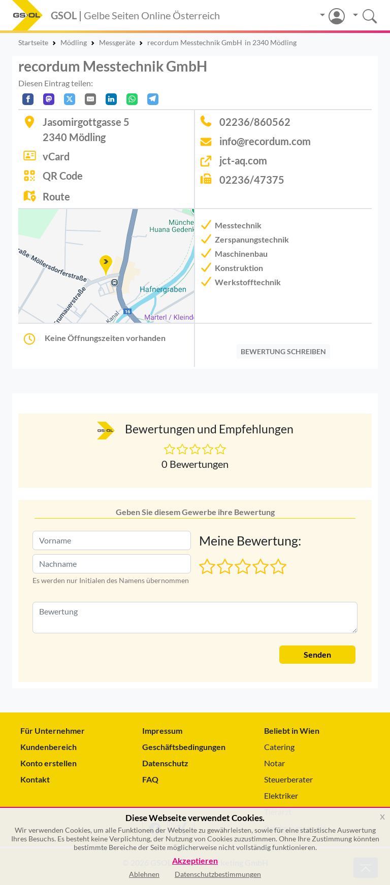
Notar (274, 763)
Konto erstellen (48, 763)
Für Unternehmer (52, 730)
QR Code (63, 175)
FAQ (150, 779)
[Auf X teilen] (69, 99)
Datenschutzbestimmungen (218, 874)
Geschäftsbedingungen (183, 747)
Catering (279, 747)
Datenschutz (165, 763)
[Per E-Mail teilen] (90, 99)
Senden (317, 654)
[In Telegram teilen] (152, 99)
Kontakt (35, 779)
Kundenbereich (48, 747)
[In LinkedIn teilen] (111, 99)
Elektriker (281, 795)
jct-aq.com (243, 160)
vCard (56, 156)
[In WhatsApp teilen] (132, 99)
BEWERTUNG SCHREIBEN (283, 351)
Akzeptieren (195, 861)
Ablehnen (144, 874)
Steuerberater (288, 779)
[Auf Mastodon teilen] (48, 99)
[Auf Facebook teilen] (28, 99)
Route (56, 196)
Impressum (162, 730)
